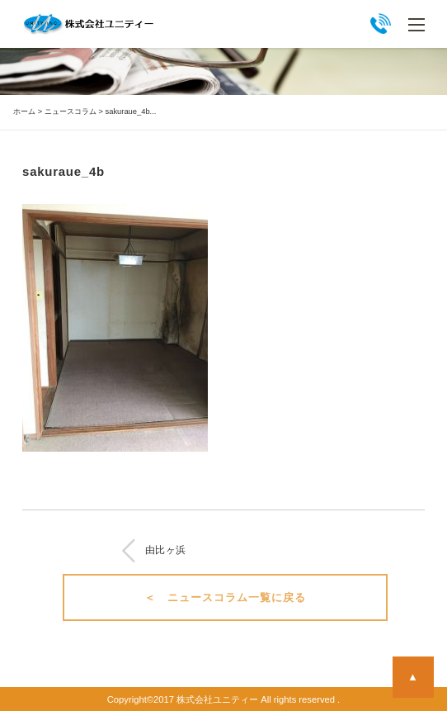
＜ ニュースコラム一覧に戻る (225, 597)
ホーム (24, 112)
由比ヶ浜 (165, 550)
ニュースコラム (70, 112)
